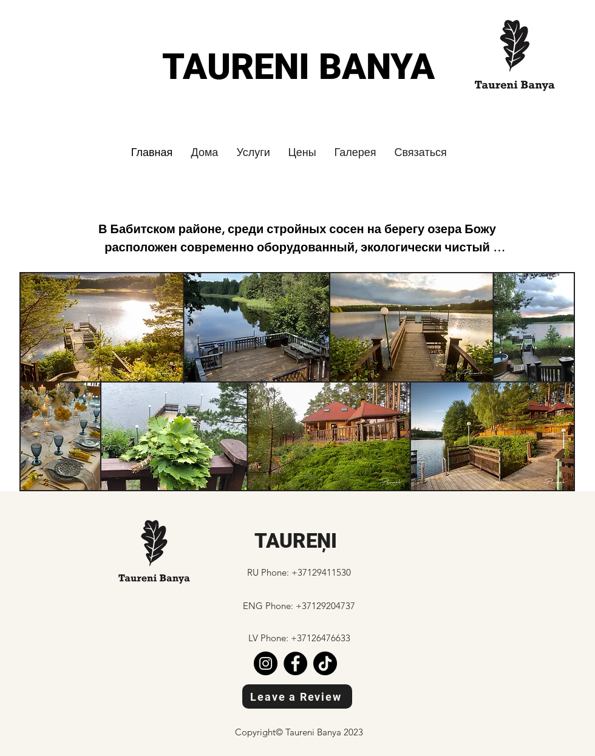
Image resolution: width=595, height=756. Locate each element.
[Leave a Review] (297, 696)
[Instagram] (265, 663)
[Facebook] (295, 663)
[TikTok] (325, 663)
